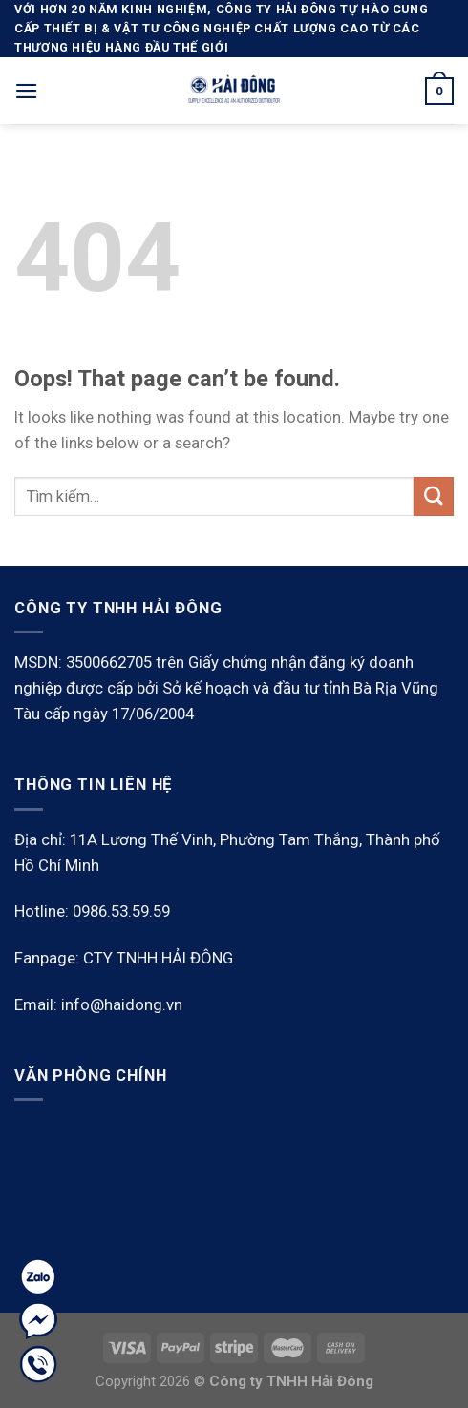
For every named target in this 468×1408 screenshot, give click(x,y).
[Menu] (26, 91)
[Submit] (434, 496)
